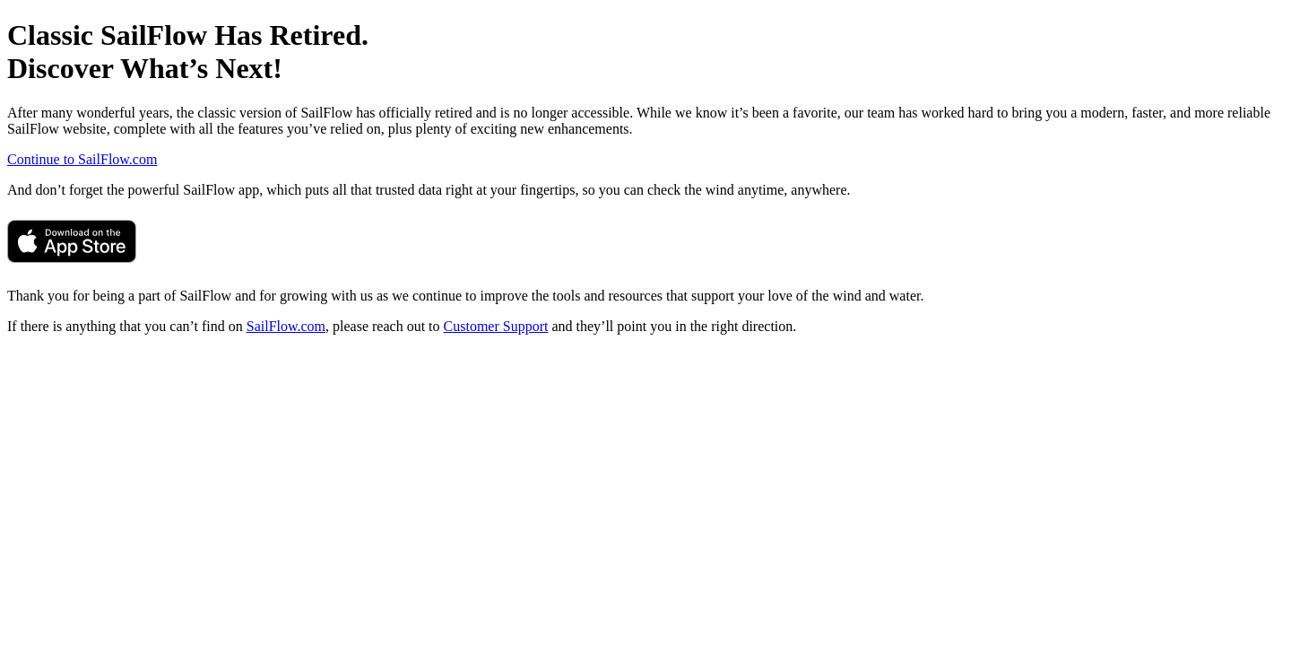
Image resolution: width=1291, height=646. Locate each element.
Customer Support (496, 326)
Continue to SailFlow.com (82, 159)
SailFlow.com (286, 326)
